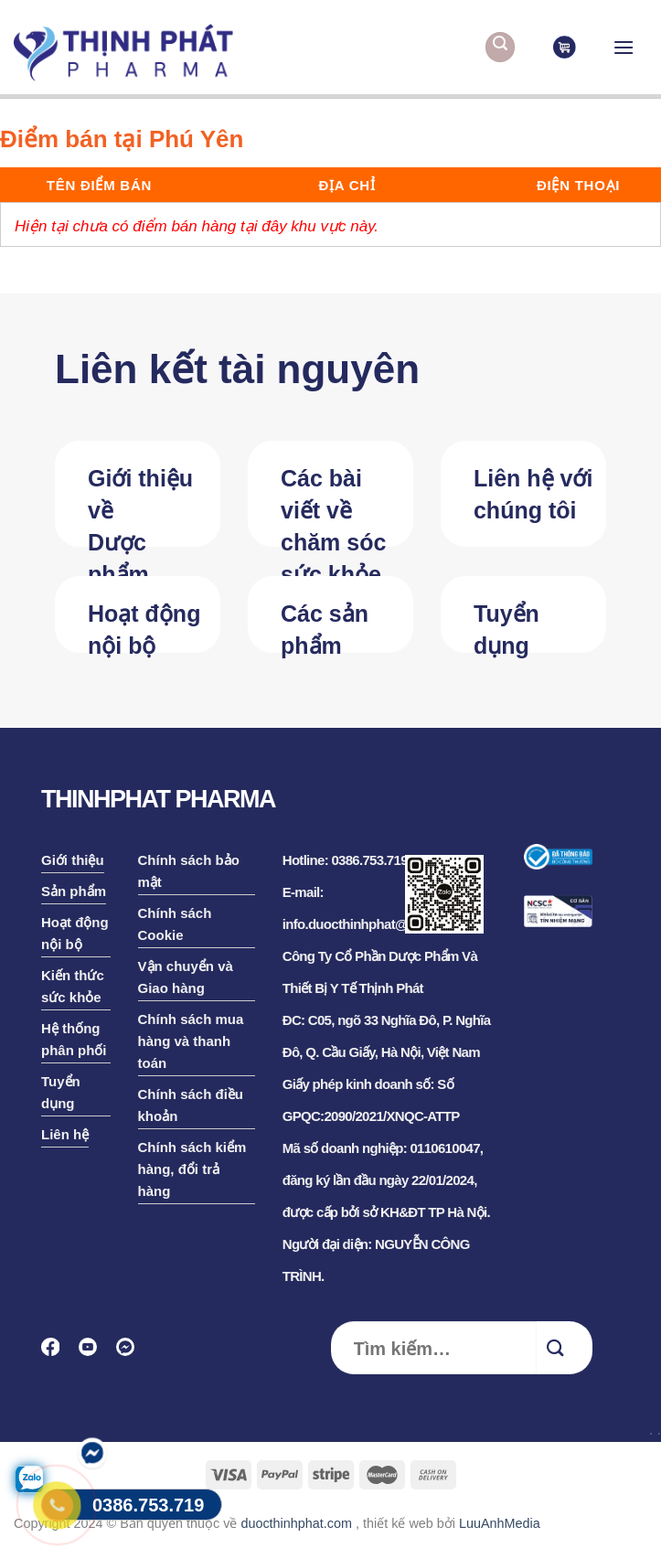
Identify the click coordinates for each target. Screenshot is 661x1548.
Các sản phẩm (324, 627)
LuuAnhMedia (499, 1523)
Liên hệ (65, 1134)
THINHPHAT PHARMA (158, 799)
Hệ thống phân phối (74, 1039)
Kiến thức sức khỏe (72, 986)
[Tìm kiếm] (500, 47)
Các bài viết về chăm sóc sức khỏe (333, 506)
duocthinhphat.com (296, 1523)
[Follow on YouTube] (94, 1353)
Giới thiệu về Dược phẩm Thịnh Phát (146, 506)
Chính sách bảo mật (189, 871)
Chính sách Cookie (175, 924)
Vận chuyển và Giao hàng (185, 977)
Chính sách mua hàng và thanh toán (191, 1041)
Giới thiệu (72, 860)
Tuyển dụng (506, 627)
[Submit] (564, 1347)
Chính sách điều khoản (191, 1105)
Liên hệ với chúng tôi (533, 494)
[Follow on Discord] (131, 1353)
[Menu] (623, 47)
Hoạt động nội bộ (144, 627)
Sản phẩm (73, 891)
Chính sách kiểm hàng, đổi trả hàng (192, 1169)
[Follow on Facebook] (56, 1353)
